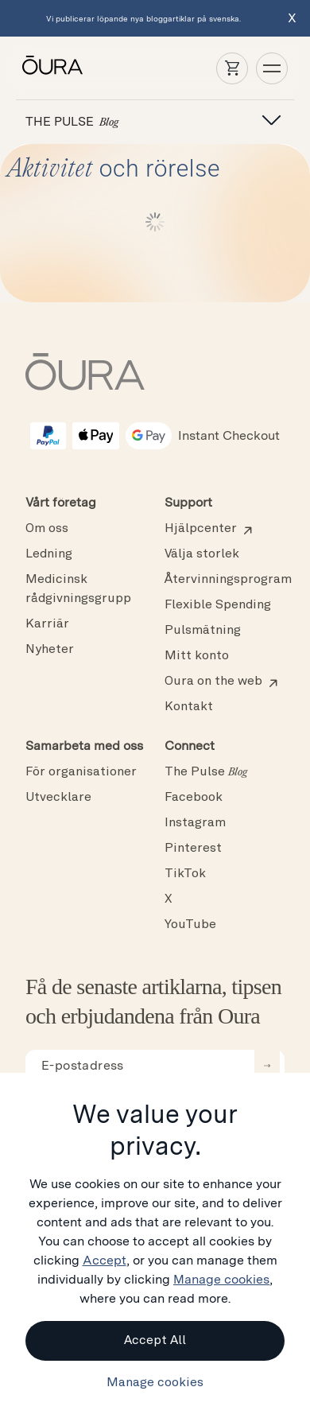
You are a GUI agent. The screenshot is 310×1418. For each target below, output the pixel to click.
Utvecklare (58, 797)
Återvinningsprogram (228, 579)
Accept (104, 1260)
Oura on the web (213, 681)
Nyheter (49, 649)
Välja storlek (202, 554)
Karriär (47, 624)
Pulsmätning (203, 630)
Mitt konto (197, 656)
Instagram (195, 823)
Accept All (155, 1340)
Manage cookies (221, 1279)
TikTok (185, 874)
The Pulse (206, 772)
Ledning (48, 554)
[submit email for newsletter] (267, 1066)
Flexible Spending (218, 605)
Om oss (46, 529)
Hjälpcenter (201, 529)
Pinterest (193, 848)
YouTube (190, 925)
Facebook (194, 797)
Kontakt (189, 707)
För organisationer (81, 772)
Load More (155, 222)
